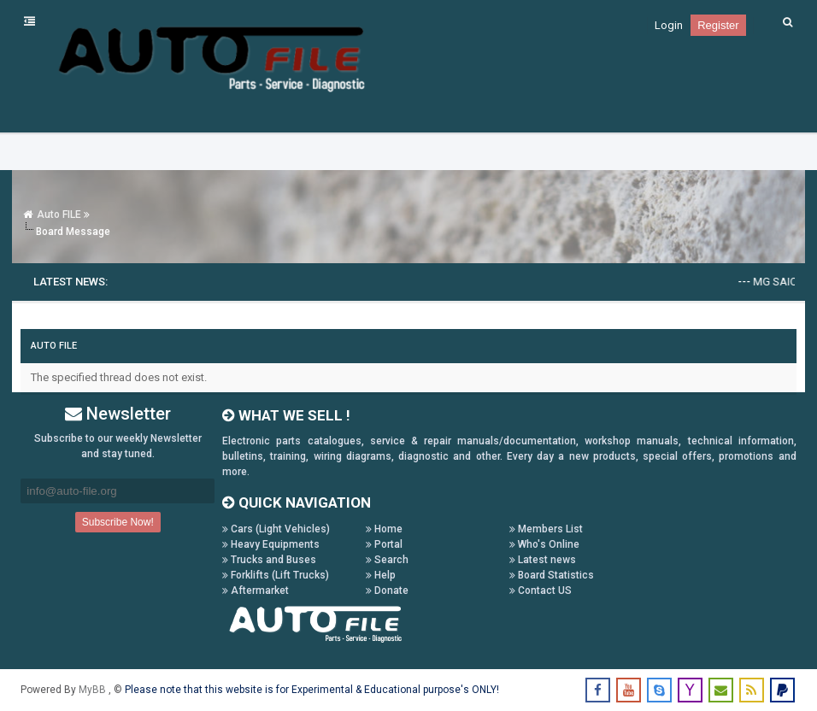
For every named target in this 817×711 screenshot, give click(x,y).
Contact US (540, 590)
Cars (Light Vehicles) (276, 529)
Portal (384, 544)
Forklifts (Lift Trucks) (275, 575)
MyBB (94, 690)
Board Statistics (551, 575)
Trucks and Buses (269, 560)
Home (384, 529)
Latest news (542, 560)
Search (387, 560)
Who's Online (544, 544)
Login (669, 25)
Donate (387, 590)
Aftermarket (255, 590)
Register (717, 25)
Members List (546, 529)
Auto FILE (59, 214)
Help (381, 575)
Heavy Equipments (271, 544)
